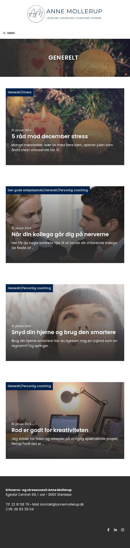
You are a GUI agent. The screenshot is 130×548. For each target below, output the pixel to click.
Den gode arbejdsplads (25, 190)
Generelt (14, 92)
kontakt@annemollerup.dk (62, 504)
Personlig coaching (73, 190)
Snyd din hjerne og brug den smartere (64, 332)
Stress (27, 92)
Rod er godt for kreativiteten (50, 430)
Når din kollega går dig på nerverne (60, 234)
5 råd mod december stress (50, 136)
